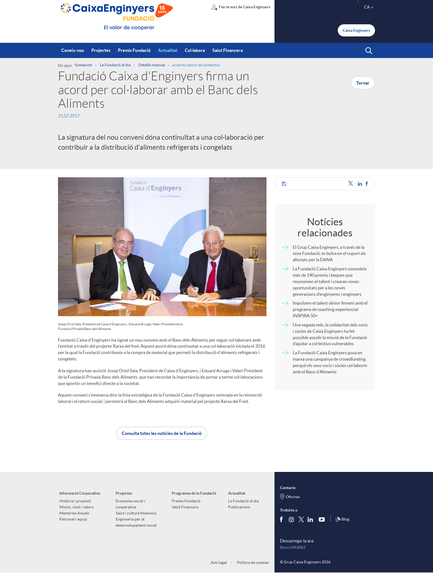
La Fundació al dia (243, 501)
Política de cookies (252, 562)
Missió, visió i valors (76, 507)
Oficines (293, 497)
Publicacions (239, 507)
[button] (368, 50)
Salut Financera (185, 507)
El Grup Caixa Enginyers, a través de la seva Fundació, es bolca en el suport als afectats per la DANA (329, 253)
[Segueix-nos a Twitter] (301, 519)
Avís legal (219, 562)
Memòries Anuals (74, 513)
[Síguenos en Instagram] (291, 519)
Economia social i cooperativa (130, 504)
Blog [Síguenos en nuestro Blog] (342, 519)
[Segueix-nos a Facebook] (282, 519)
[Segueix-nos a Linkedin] (311, 519)
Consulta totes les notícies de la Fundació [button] (162, 433)
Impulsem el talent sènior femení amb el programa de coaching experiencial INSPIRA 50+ (330, 309)
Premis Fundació (186, 501)
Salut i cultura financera (136, 513)
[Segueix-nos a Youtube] (323, 519)
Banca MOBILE (293, 547)
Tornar (362, 82)
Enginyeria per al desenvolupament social (136, 522)
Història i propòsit (75, 501)
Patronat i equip (73, 519)
